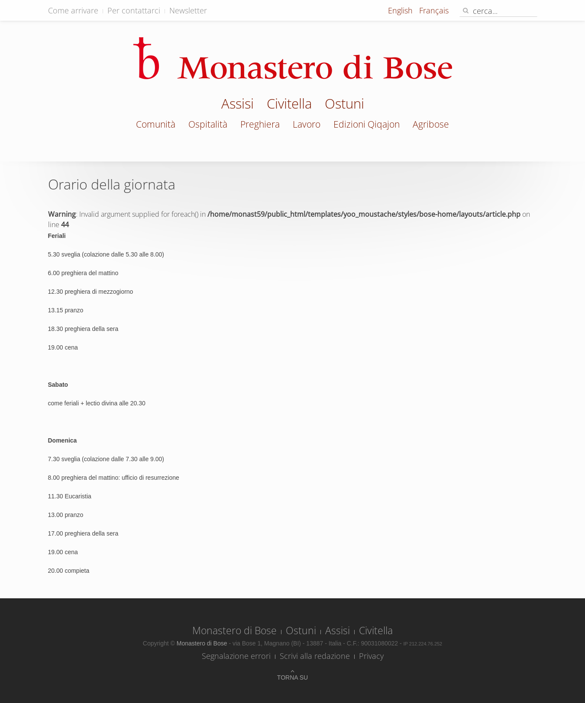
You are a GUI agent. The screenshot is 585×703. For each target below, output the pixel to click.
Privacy (371, 656)
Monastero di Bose (234, 630)
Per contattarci (133, 10)
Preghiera (260, 124)
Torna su (292, 677)
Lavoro (306, 124)
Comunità (155, 124)
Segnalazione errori (236, 656)
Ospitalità (207, 124)
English (401, 10)
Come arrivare (73, 10)
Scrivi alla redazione (315, 656)
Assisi (237, 104)
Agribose (431, 124)
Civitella (289, 104)
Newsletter (188, 10)
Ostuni (344, 104)
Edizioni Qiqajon (366, 124)
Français (434, 10)
